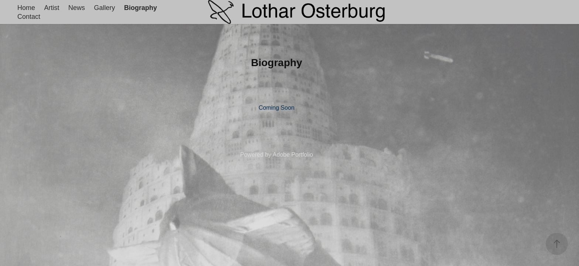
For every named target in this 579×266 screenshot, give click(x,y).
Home (26, 7)
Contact (28, 16)
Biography (140, 7)
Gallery (104, 7)
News (76, 7)
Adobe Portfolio (293, 154)
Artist (51, 7)
